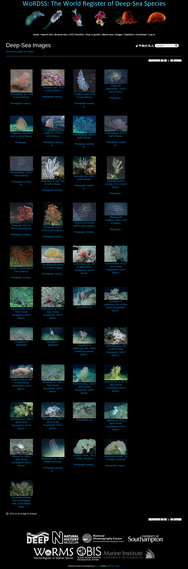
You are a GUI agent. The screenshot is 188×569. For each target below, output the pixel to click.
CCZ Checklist (76, 34)
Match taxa (107, 34)
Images (119, 34)
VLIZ (96, 566)
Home (36, 34)
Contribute (141, 34)
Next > (177, 61)
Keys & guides (93, 34)
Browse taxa (61, 34)
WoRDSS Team (113, 566)
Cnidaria (30, 51)
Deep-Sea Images (14, 51)
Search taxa (47, 34)
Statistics (129, 34)
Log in (151, 34)
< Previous (154, 61)
